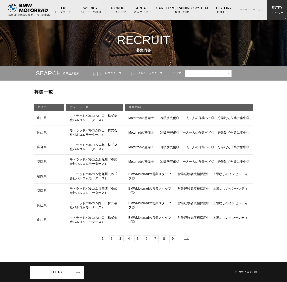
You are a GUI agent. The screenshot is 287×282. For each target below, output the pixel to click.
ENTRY (57, 272)
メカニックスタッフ (150, 73)
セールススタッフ (110, 73)
